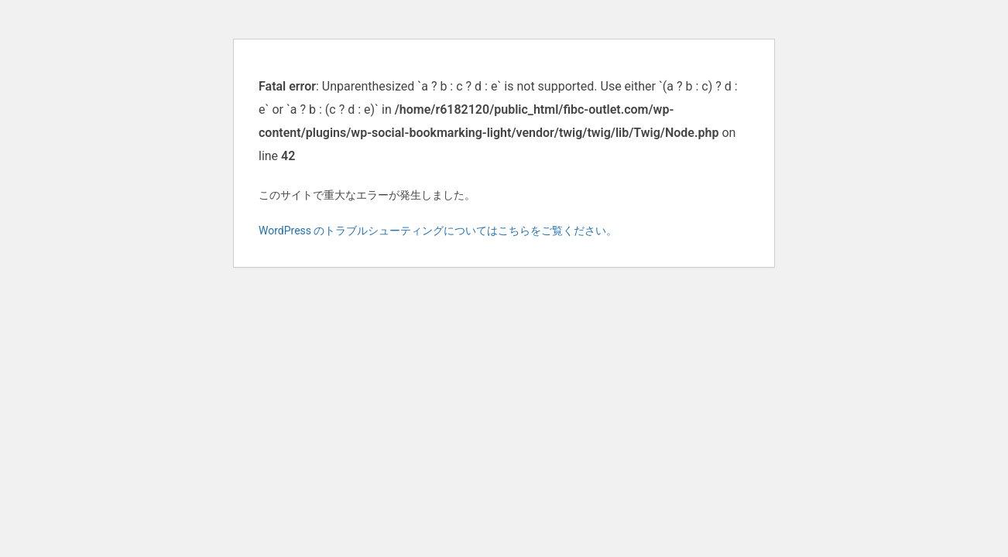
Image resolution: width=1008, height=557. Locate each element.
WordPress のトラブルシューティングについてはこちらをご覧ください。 (438, 230)
